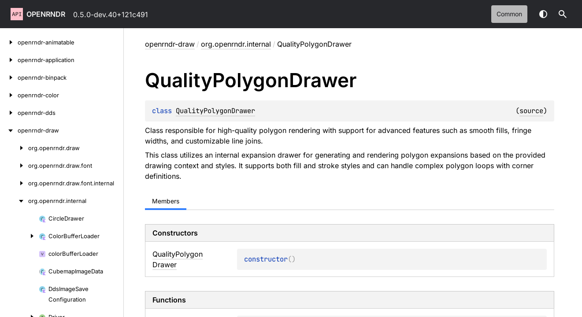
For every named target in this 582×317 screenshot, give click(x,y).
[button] (562, 14)
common (509, 14)
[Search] (562, 14)
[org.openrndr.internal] (14, 201)
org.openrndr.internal (236, 44)
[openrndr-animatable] (9, 42)
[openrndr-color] (9, 95)
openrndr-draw (170, 44)
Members (165, 201)
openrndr (45, 14)
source (531, 110)
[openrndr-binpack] (9, 77)
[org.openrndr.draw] (14, 148)
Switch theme (543, 14)
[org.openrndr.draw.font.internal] (14, 183)
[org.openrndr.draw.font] (14, 165)
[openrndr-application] (9, 60)
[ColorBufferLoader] (19, 236)
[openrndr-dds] (9, 113)
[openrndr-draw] (9, 130)
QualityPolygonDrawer (215, 110)
